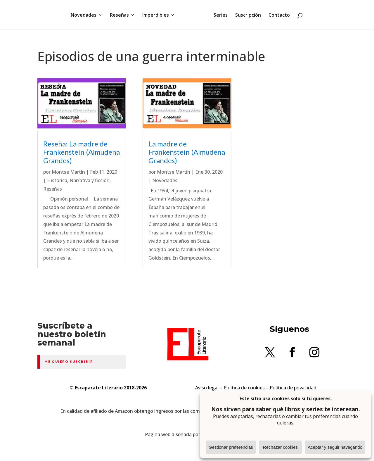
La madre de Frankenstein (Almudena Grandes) (186, 152)
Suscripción (248, 15)
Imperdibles (155, 15)
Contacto (279, 15)
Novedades (83, 15)
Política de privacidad (293, 387)
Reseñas (119, 15)
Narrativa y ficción (90, 180)
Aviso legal (207, 387)
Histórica (57, 180)
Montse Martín (68, 172)
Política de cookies (244, 387)
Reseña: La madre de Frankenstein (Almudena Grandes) (81, 152)
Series (221, 15)
